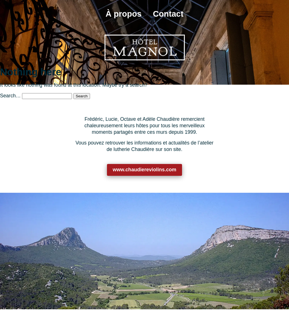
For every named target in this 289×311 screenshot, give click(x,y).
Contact (168, 13)
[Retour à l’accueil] (144, 47)
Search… (10, 95)
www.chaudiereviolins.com (144, 169)
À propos (124, 13)
